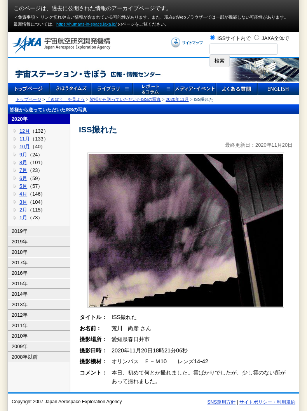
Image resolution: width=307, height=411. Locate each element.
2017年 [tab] (20, 262)
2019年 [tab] (20, 231)
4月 (23, 194)
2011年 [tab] (20, 325)
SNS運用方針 (222, 402)
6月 (23, 178)
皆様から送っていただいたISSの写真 (125, 99)
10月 (24, 146)
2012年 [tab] (20, 315)
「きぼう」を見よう (65, 99)
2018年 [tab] (20, 252)
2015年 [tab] (20, 283)
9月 (23, 155)
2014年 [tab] (20, 294)
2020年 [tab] (20, 119)
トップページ (28, 99)
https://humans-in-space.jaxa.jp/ (86, 24)
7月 (23, 170)
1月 (23, 217)
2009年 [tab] (20, 346)
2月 (23, 210)
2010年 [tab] (20, 336)
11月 (24, 139)
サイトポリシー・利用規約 (267, 402)
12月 (24, 131)
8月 (23, 162)
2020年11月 (177, 99)
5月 (23, 186)
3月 (23, 202)
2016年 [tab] (20, 273)
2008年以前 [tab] (25, 357)
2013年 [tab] (20, 304)
